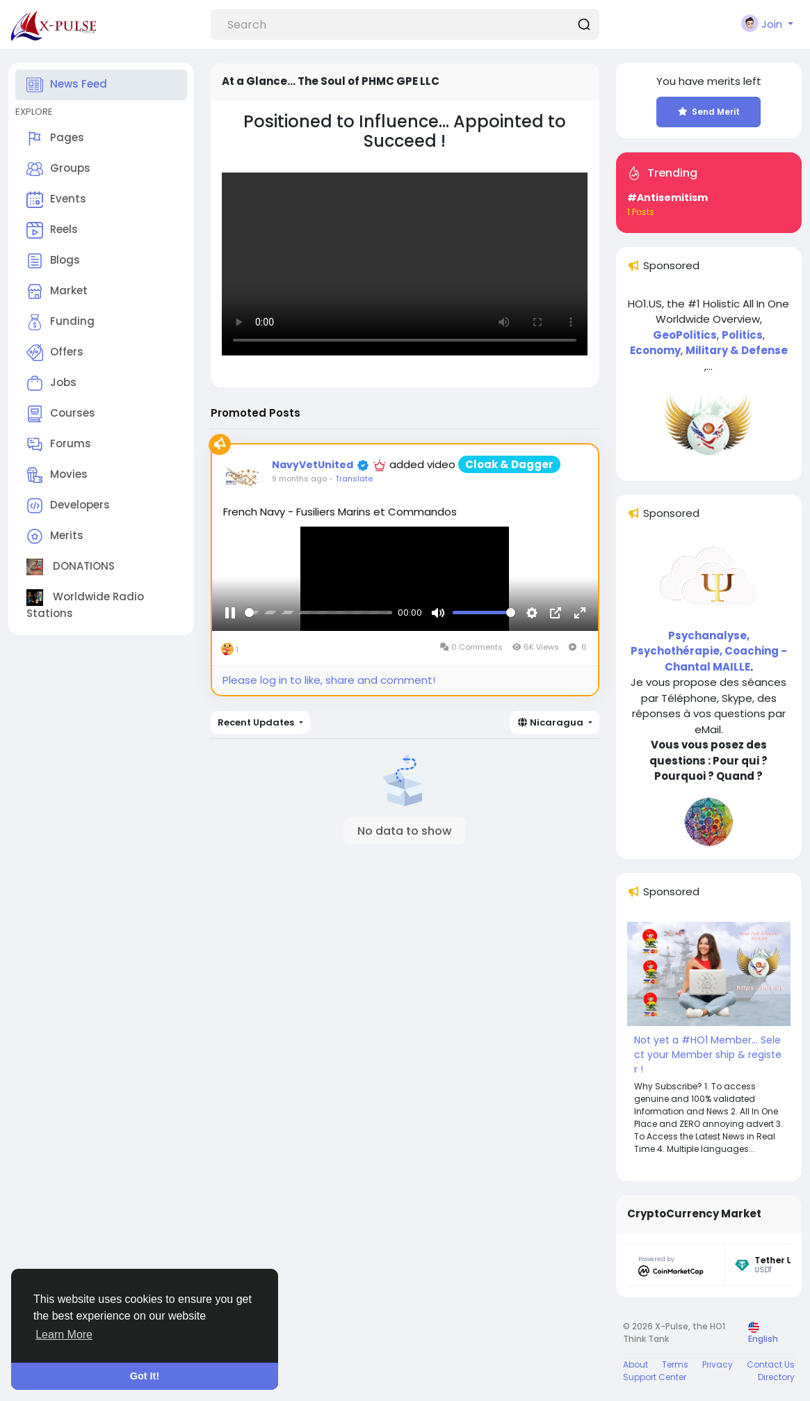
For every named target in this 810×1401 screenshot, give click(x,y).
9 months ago (299, 478)
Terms (675, 1364)
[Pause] (230, 629)
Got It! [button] (144, 1376)
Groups (58, 169)
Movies (57, 475)
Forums (58, 444)
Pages (55, 138)
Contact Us (771, 1364)
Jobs (51, 383)
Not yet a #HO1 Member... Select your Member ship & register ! (707, 1054)
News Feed (66, 85)
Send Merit (709, 112)
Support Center (654, 1377)
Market (57, 291)
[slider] (318, 630)
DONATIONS (70, 567)
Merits (54, 536)
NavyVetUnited (312, 465)
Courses (60, 414)
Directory (776, 1377)
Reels (52, 230)
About (635, 1364)
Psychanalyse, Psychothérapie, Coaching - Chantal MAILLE (709, 651)
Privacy (717, 1364)
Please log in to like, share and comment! (328, 680)
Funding (60, 322)
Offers (54, 352)
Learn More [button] (63, 1334)
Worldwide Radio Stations (85, 605)
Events (56, 199)
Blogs (53, 261)
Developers (68, 505)
